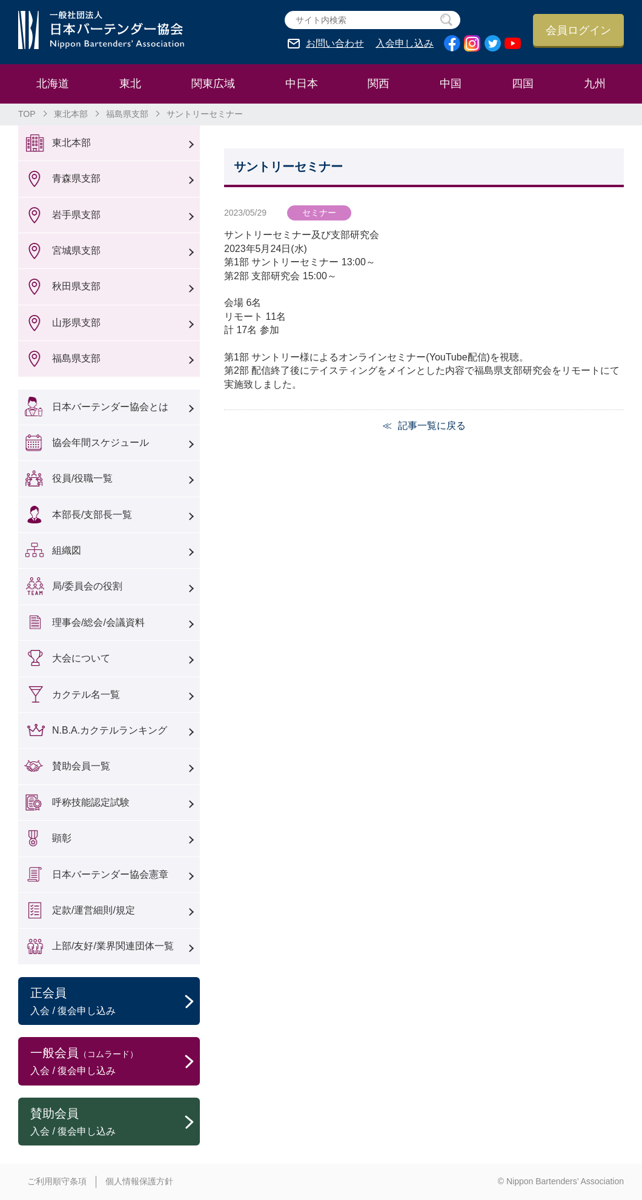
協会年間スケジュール (100, 442)
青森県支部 (76, 178)
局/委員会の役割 (87, 586)
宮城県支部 (76, 250)
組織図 (66, 550)
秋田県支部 (76, 286)
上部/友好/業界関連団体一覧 (113, 946)
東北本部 (71, 114)
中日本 (301, 84)
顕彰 (61, 838)
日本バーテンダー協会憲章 (110, 874)
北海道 (52, 84)
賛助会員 (115, 1122)
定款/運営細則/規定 (93, 910)
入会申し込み (405, 43)
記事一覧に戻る (432, 425)
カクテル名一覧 (86, 694)
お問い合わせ (335, 43)
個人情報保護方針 (139, 1181)
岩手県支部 (76, 215)
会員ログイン (578, 30)
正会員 (115, 1002)
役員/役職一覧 (82, 478)
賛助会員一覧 (81, 766)
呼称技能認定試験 (91, 802)
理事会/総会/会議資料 (98, 622)
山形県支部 (76, 322)
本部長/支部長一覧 (92, 514)
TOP (27, 114)
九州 (595, 84)
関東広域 (213, 84)
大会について (81, 658)
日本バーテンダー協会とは (110, 407)
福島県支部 (127, 114)
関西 (378, 84)
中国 (451, 84)
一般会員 (115, 1062)
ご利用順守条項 (57, 1181)
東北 (130, 84)
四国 (523, 84)
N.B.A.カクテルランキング (109, 730)
